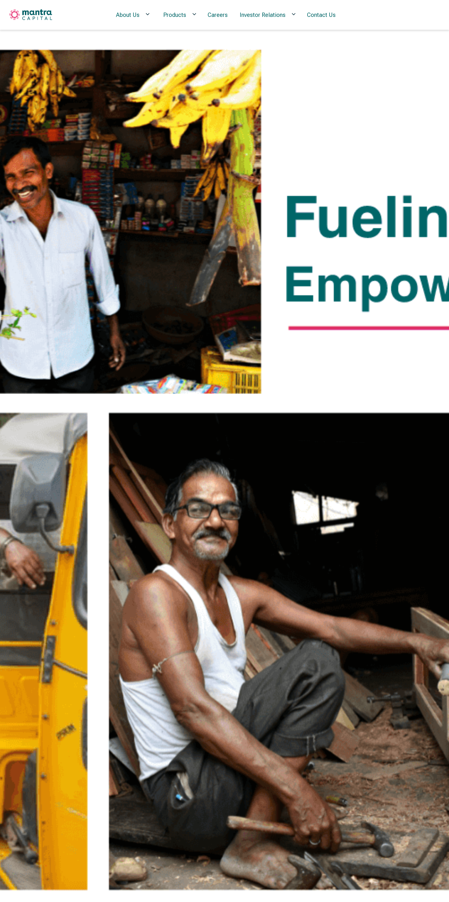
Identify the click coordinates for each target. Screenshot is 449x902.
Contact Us (321, 14)
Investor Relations (262, 14)
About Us (127, 14)
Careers (218, 14)
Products (174, 14)
